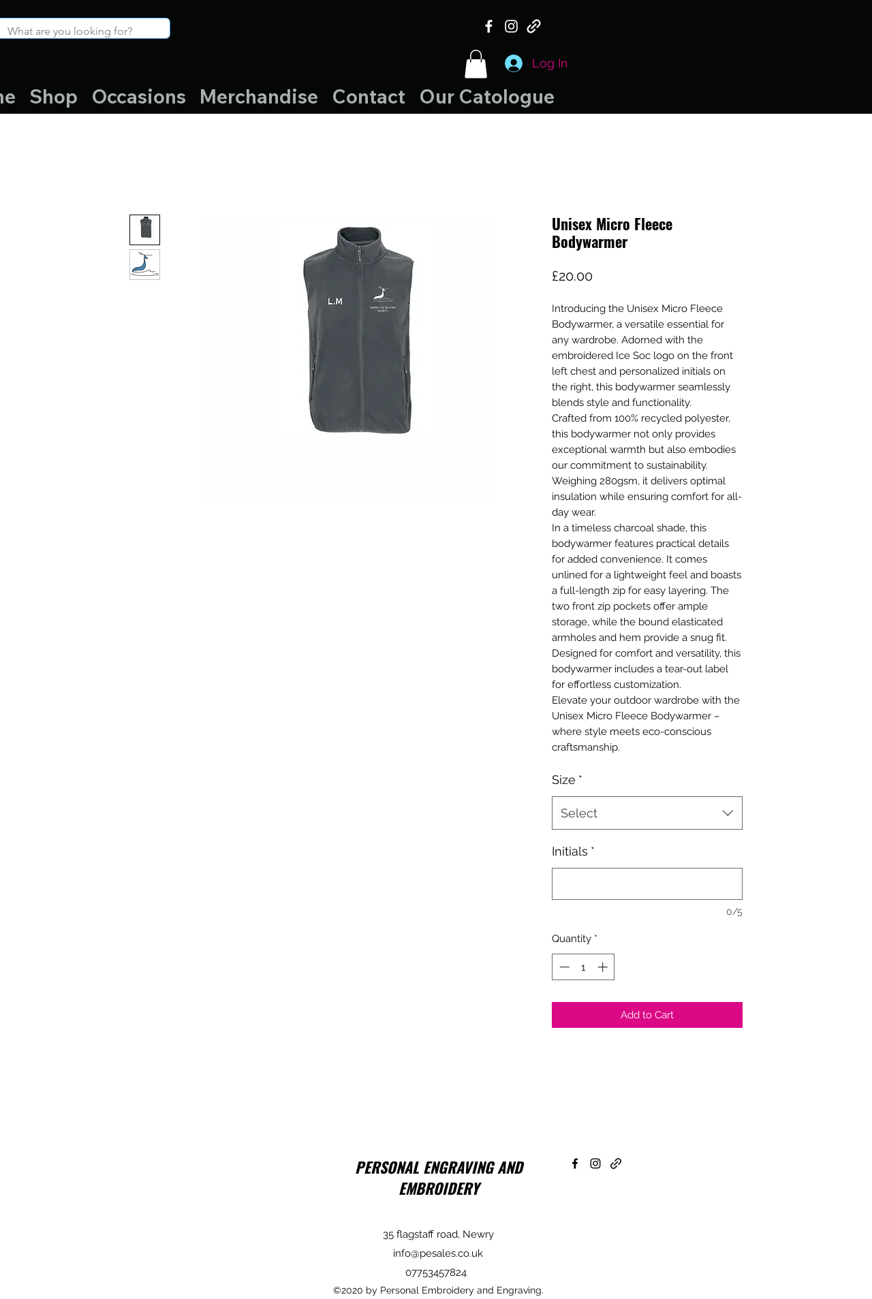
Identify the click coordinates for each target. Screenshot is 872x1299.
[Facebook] (488, 26)
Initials (573, 851)
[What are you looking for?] (74, 31)
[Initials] (647, 884)
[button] (476, 64)
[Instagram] (511, 26)
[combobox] (647, 813)
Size (567, 779)
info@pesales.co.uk (438, 1253)
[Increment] (604, 967)
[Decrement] (563, 967)
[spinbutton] (583, 967)
